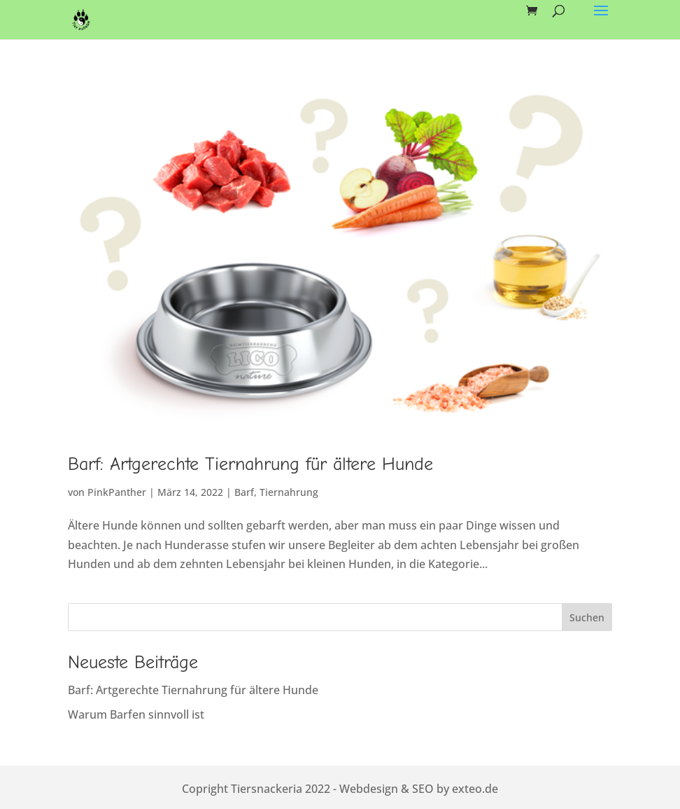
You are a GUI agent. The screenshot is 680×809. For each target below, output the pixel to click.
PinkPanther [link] (116, 492)
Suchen (586, 617)
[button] (601, 19)
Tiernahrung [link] (289, 492)
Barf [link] (244, 492)
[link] (81, 18)
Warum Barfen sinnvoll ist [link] (136, 714)
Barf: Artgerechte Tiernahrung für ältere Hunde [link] (250, 464)
